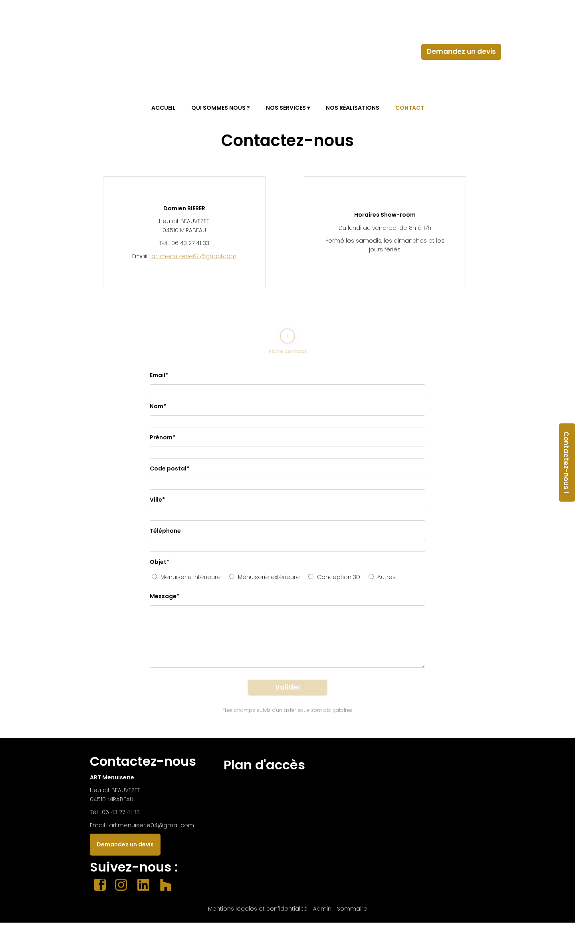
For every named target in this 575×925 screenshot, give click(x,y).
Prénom (162, 440)
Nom (158, 409)
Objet (159, 564)
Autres (382, 579)
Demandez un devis (461, 51)
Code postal (169, 471)
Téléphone (165, 533)
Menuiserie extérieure (264, 579)
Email (159, 377)
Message (164, 599)
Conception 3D (334, 579)
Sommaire (352, 911)
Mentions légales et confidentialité (257, 911)
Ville (157, 502)
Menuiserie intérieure (186, 579)
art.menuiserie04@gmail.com (193, 256)
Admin (322, 911)
